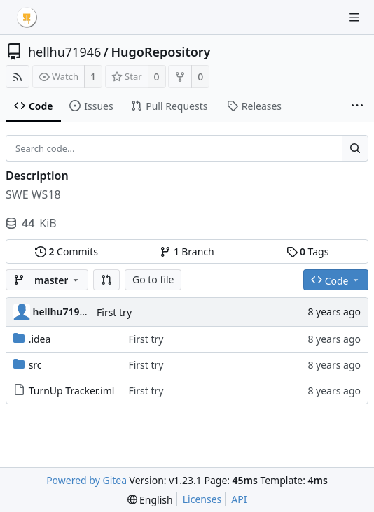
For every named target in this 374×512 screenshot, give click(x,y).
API (239, 499)
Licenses (202, 499)
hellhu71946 (64, 52)
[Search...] (355, 148)
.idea (40, 339)
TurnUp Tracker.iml (72, 390)
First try (114, 312)
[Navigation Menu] (354, 17)
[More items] (357, 106)
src (35, 364)
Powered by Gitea (86, 480)
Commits (66, 251)
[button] (106, 279)
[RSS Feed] (17, 76)
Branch (187, 251)
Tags (307, 251)
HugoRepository (160, 52)
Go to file (153, 279)
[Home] (26, 17)
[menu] (150, 499)
